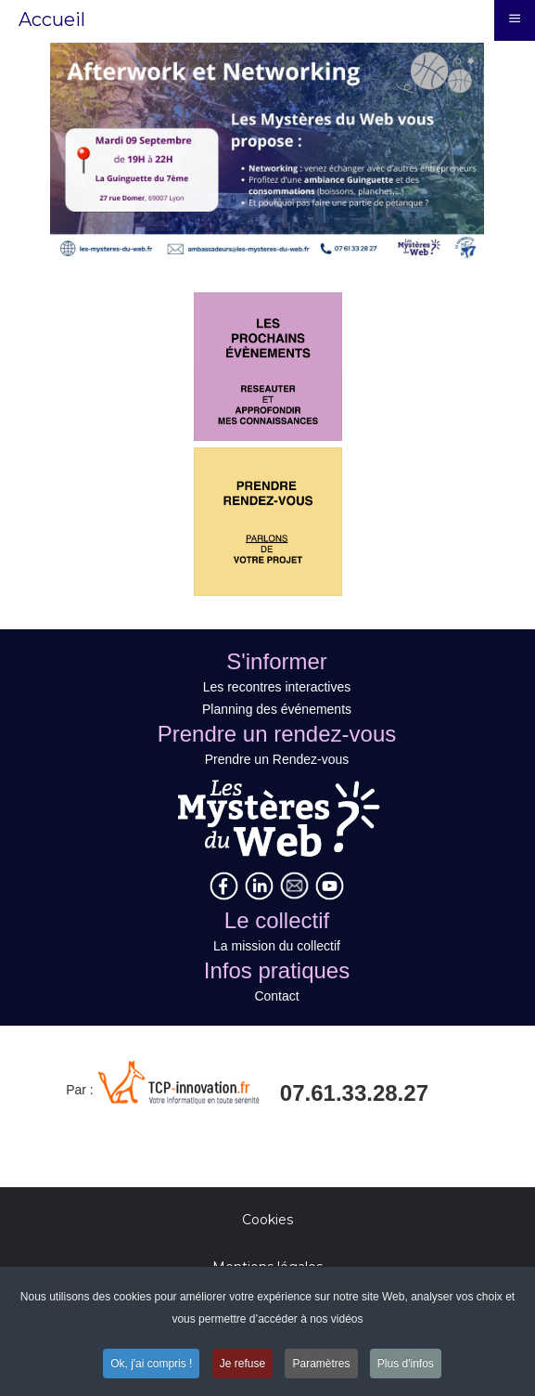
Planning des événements (276, 709)
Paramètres (321, 1366)
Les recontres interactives (277, 686)
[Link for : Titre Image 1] (267, 151)
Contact (276, 996)
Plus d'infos (405, 1366)
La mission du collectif (276, 945)
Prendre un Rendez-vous (277, 759)
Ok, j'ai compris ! (151, 1366)
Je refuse (242, 1366)
